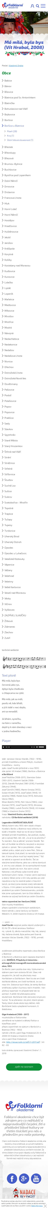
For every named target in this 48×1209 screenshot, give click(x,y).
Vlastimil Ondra (16, 65)
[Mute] (37, 747)
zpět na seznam (24, 1066)
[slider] (20, 747)
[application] (24, 747)
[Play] (4, 747)
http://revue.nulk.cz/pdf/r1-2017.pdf (23, 1042)
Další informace (37, 1206)
